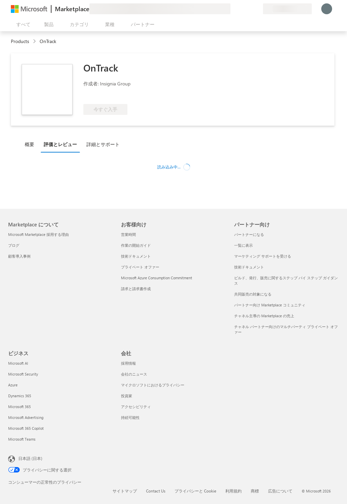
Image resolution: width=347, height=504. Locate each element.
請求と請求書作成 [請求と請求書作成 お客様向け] (136, 288)
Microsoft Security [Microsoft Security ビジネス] (23, 374)
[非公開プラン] (257, 9)
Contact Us (155, 490)
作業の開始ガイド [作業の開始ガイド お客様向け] (136, 245)
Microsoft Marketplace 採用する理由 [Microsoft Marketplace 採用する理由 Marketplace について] (38, 234)
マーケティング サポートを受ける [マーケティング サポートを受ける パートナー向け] (262, 256)
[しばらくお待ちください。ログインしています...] (326, 8)
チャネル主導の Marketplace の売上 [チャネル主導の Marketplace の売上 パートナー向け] (264, 315)
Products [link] (20, 41)
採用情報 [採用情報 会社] (128, 363)
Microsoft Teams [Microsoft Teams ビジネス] (22, 439)
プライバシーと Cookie (195, 490)
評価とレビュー (60, 144)
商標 (255, 490)
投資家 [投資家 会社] (126, 395)
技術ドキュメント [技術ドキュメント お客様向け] (136, 256)
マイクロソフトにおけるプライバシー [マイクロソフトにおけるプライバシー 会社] (152, 384)
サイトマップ (125, 490)
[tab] (31, 144)
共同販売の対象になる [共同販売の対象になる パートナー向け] (252, 294)
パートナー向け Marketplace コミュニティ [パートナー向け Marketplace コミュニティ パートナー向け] (269, 304)
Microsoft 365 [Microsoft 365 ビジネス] (19, 406)
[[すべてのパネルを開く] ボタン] (22, 24)
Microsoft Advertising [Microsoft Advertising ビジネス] (25, 417)
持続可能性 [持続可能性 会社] (130, 417)
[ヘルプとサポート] (241, 9)
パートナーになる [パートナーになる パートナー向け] (249, 234)
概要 (29, 144)
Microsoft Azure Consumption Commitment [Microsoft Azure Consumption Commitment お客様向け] (156, 277)
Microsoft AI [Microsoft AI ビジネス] (18, 363)
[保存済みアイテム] (249, 9)
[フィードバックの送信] (233, 9)
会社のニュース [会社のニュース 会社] (134, 374)
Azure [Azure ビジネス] (13, 384)
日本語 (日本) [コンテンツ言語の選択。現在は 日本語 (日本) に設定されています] (30, 458)
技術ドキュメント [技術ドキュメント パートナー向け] (249, 266)
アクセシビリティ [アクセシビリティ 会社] (136, 406)
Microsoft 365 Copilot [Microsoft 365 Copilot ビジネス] (26, 428)
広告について (280, 490)
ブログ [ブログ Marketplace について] (13, 245)
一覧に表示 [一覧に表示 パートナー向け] (243, 245)
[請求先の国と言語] (287, 8)
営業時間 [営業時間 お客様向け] (128, 234)
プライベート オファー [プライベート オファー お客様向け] (140, 266)
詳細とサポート (103, 144)
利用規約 (233, 490)
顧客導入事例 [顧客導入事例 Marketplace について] (19, 256)
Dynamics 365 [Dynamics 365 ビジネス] (19, 395)
